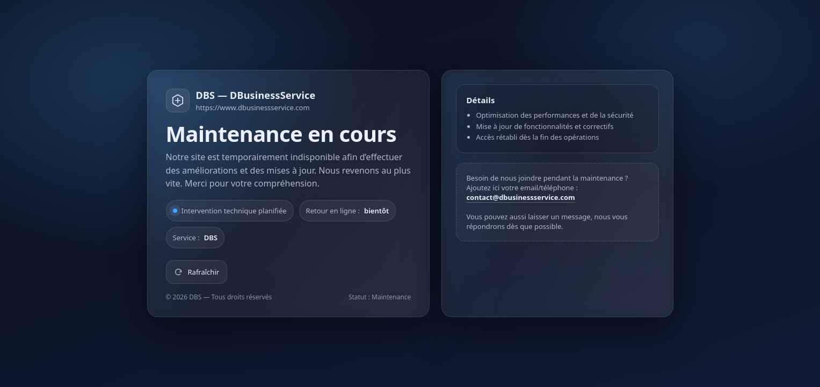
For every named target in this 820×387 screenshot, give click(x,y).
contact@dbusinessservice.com (520, 197)
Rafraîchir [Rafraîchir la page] (197, 272)
